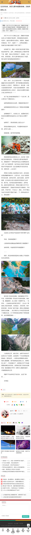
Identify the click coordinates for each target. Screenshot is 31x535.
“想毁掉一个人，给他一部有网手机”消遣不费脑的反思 (13, 460)
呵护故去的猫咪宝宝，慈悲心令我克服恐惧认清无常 (13, 467)
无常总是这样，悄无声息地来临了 (10, 465)
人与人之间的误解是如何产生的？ (10, 490)
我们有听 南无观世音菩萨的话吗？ (13, 497)
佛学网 (18, 394)
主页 (9, 422)
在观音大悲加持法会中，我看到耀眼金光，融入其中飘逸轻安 (13, 481)
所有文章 (10, 523)
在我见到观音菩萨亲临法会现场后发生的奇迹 (13, 484)
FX (3, 18)
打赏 (15, 422)
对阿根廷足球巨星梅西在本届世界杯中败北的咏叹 (13, 471)
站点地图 (16, 523)
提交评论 (25, 516)
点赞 (6, 402)
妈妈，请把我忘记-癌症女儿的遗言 (10, 469)
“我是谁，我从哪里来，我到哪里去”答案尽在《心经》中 (13, 479)
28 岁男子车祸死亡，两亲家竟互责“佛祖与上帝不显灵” (7, 438)
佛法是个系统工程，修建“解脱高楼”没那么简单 (13, 486)
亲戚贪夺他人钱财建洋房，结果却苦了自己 (15, 494)
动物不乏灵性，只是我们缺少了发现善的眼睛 (13, 488)
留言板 (21, 523)
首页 (1, 12)
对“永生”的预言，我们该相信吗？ (10, 463)
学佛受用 (5, 12)
